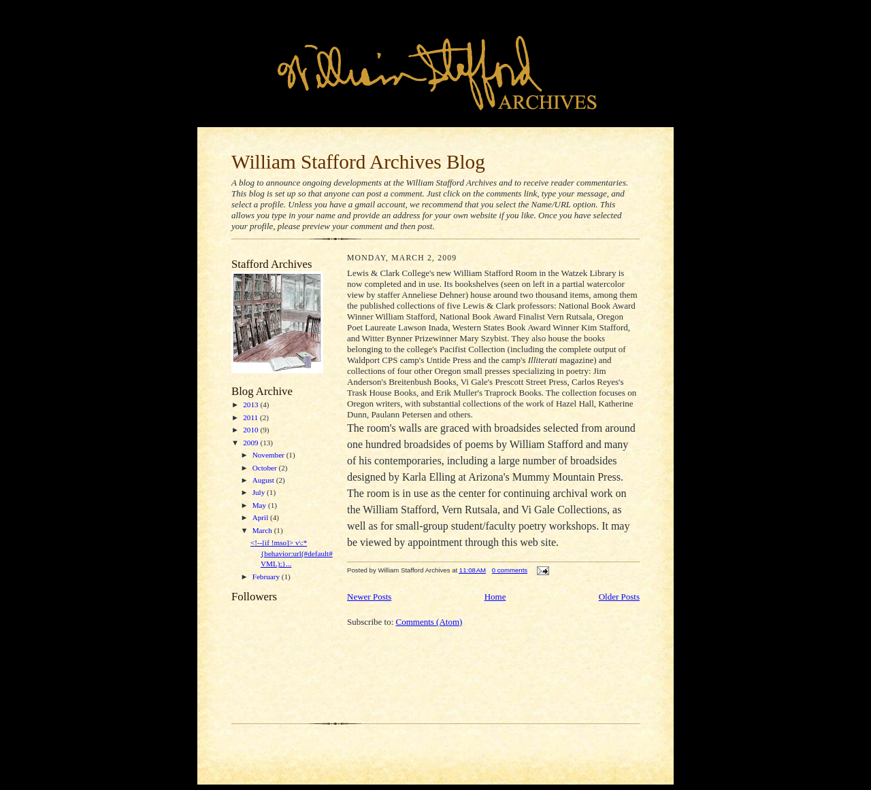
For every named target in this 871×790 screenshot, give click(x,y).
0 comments (509, 570)
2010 (251, 430)
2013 (251, 404)
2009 (251, 443)
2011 (251, 417)
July (259, 492)
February (267, 576)
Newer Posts (369, 596)
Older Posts (619, 596)
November (269, 455)
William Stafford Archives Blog (358, 162)
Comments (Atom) (429, 622)
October (265, 468)
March (263, 530)
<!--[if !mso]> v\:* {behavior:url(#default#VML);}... (291, 553)
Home (495, 596)
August (264, 480)
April (261, 517)
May (260, 505)
